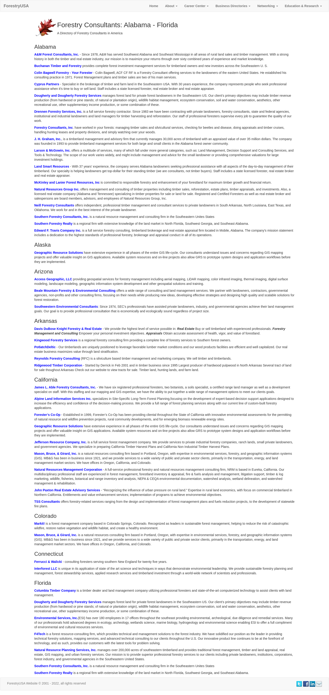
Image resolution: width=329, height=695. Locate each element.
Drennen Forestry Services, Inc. (58, 111)
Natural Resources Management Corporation (68, 469)
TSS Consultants (47, 501)
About (171, 6)
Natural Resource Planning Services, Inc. (65, 650)
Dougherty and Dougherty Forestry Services (67, 95)
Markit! (40, 523)
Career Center (196, 6)
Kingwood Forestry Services (55, 340)
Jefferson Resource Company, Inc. (61, 442)
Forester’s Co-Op (47, 415)
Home (153, 6)
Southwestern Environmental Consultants (66, 306)
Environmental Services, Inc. (56, 618)
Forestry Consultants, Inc (53, 127)
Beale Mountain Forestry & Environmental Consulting (74, 290)
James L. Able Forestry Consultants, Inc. (65, 387)
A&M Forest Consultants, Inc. (56, 54)
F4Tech (39, 634)
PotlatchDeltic (45, 347)
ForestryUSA (16, 6)
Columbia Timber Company (55, 590)
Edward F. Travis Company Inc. (57, 230)
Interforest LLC (45, 568)
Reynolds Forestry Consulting (57, 358)
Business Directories (232, 6)
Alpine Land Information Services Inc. (63, 399)
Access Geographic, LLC (53, 279)
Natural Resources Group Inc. (57, 189)
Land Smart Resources (51, 166)
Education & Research (303, 6)
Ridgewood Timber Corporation (58, 365)
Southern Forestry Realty (53, 223)
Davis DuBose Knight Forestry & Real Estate (68, 329)
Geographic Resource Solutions (58, 252)
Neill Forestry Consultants (54, 205)
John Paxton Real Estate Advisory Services (67, 490)
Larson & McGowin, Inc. (53, 150)
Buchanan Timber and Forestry (58, 66)
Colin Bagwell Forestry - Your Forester (63, 73)
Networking (267, 6)
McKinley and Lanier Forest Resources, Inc (67, 182)
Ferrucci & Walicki (48, 562)
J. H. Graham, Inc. (47, 139)
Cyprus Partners (46, 84)
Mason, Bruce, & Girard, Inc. (55, 453)
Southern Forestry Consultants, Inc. (61, 217)
